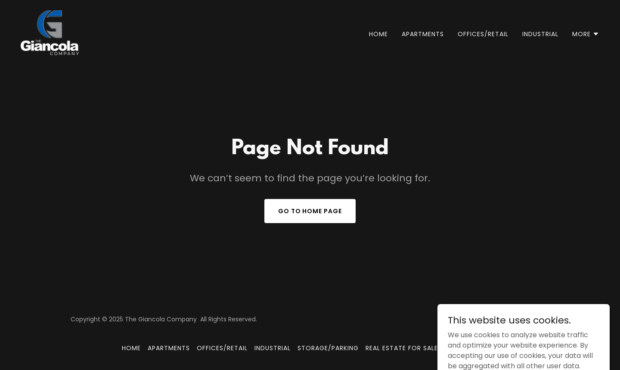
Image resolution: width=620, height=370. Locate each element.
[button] (585, 34)
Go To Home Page (310, 211)
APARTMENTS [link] (423, 34)
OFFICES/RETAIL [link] (483, 34)
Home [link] (378, 34)
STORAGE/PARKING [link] (328, 348)
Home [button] (131, 348)
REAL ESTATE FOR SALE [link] (402, 348)
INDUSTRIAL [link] (540, 34)
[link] (50, 32)
